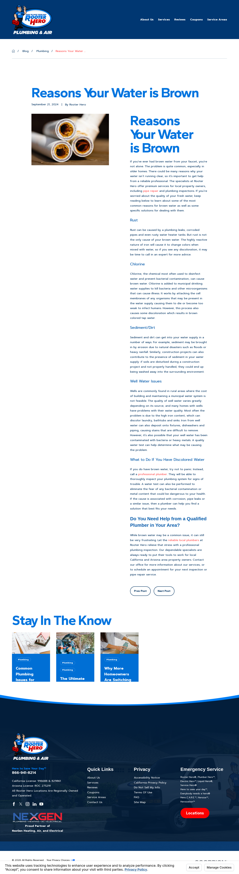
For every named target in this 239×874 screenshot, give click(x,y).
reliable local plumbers (183, 540)
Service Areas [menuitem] (217, 19)
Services (92, 783)
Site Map (140, 802)
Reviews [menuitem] (179, 19)
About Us (93, 778)
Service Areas (96, 797)
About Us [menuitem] (147, 19)
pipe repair (150, 191)
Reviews (92, 787)
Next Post (164, 591)
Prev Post (140, 591)
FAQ (136, 797)
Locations (195, 813)
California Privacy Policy (150, 783)
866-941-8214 (24, 773)
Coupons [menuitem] (196, 19)
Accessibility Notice (147, 778)
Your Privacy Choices (61, 860)
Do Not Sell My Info (147, 787)
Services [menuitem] (164, 19)
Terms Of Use (143, 792)
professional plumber (152, 474)
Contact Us (94, 802)
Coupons (93, 792)
